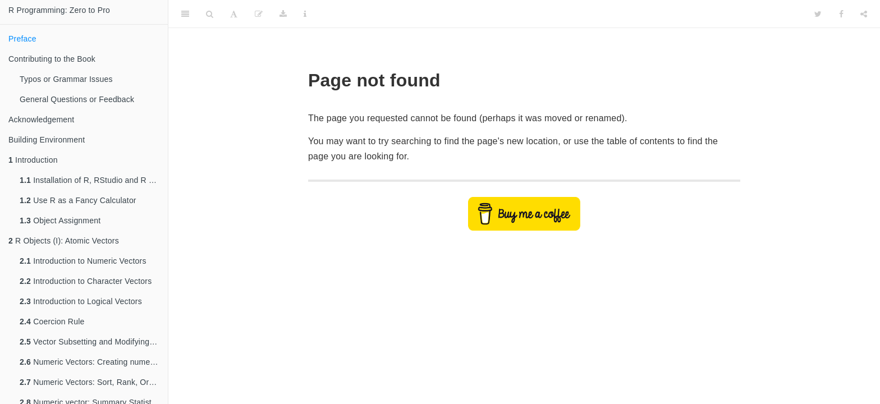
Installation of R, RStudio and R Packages (94, 180)
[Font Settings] (234, 14)
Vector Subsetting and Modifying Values (94, 341)
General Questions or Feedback (77, 99)
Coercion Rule (52, 321)
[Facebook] (841, 14)
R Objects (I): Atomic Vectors (63, 240)
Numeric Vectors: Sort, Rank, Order (90, 382)
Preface (22, 38)
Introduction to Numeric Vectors (83, 260)
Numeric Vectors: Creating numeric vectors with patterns (94, 361)
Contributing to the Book (51, 58)
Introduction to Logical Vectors (81, 301)
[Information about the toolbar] (305, 14)
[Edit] (258, 14)
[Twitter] (818, 14)
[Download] (283, 14)
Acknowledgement (41, 119)
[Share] (864, 14)
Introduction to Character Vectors (86, 281)
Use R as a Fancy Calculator (78, 200)
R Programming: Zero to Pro (59, 10)
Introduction (33, 159)
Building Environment (46, 139)
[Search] (210, 14)
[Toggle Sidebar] (185, 14)
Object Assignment (60, 220)
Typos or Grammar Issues (66, 79)
